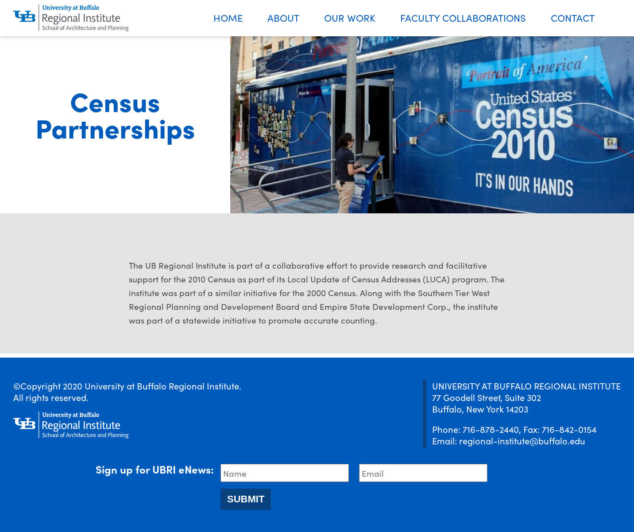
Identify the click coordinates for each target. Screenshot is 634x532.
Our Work (349, 17)
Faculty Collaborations (463, 17)
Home (228, 17)
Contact (573, 17)
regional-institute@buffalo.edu (522, 440)
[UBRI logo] (70, 18)
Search (620, 18)
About (283, 17)
